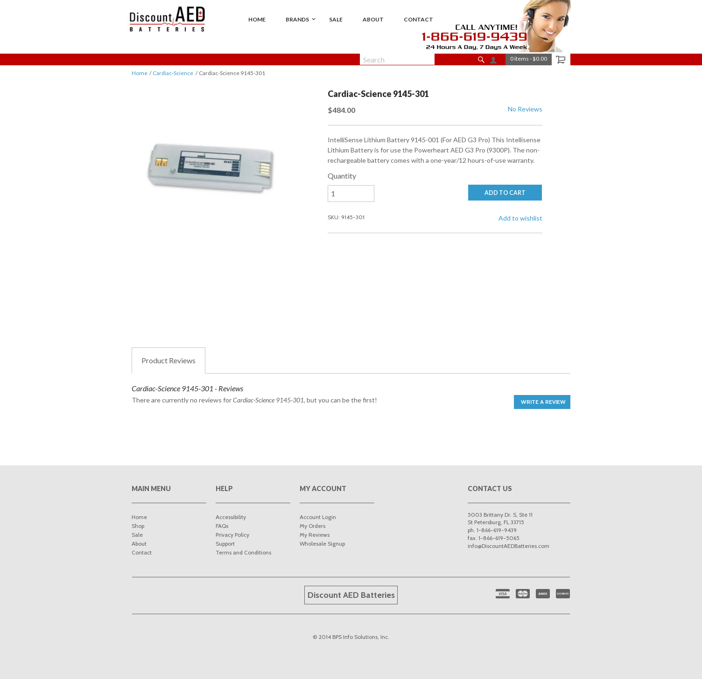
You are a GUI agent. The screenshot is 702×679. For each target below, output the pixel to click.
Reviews (168, 360)
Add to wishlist (520, 218)
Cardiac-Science (173, 72)
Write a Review (543, 401)
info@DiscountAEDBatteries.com (508, 545)
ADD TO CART (505, 192)
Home (139, 72)
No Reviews (525, 109)
